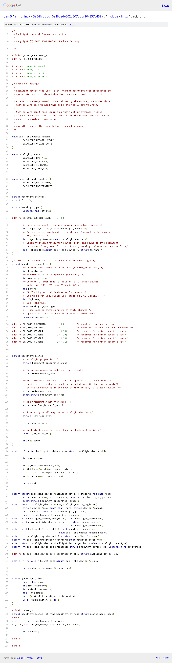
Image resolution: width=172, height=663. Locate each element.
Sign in (165, 5)
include (113, 16)
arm (17, 16)
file (72, 24)
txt (158, 657)
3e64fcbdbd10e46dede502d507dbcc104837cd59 (67, 16)
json (166, 657)
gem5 (8, 16)
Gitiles (20, 657)
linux (26, 16)
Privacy (29, 657)
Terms (38, 657)
